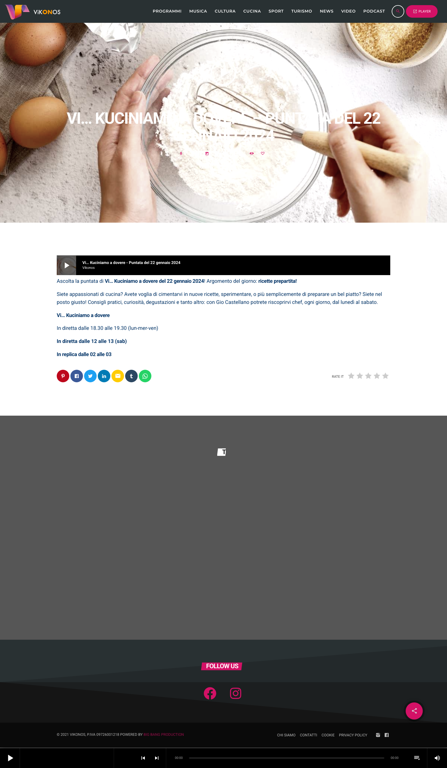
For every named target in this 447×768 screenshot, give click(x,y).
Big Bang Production (164, 735)
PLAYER (422, 11)
